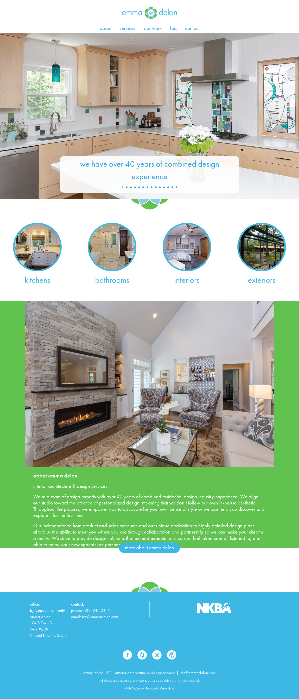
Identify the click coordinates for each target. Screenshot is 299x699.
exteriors (261, 280)
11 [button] (164, 187)
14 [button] (176, 187)
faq (173, 28)
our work (153, 28)
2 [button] (127, 187)
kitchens (37, 280)
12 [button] (168, 187)
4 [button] (135, 187)
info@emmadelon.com (100, 616)
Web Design (132, 688)
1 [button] (122, 187)
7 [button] (147, 187)
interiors (187, 280)
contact (192, 28)
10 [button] (160, 187)
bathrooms (112, 280)
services (128, 28)
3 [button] (131, 187)
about (105, 28)
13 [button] (172, 187)
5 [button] (139, 187)
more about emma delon (149, 548)
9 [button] (156, 187)
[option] (149, 116)
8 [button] (152, 187)
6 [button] (143, 187)
